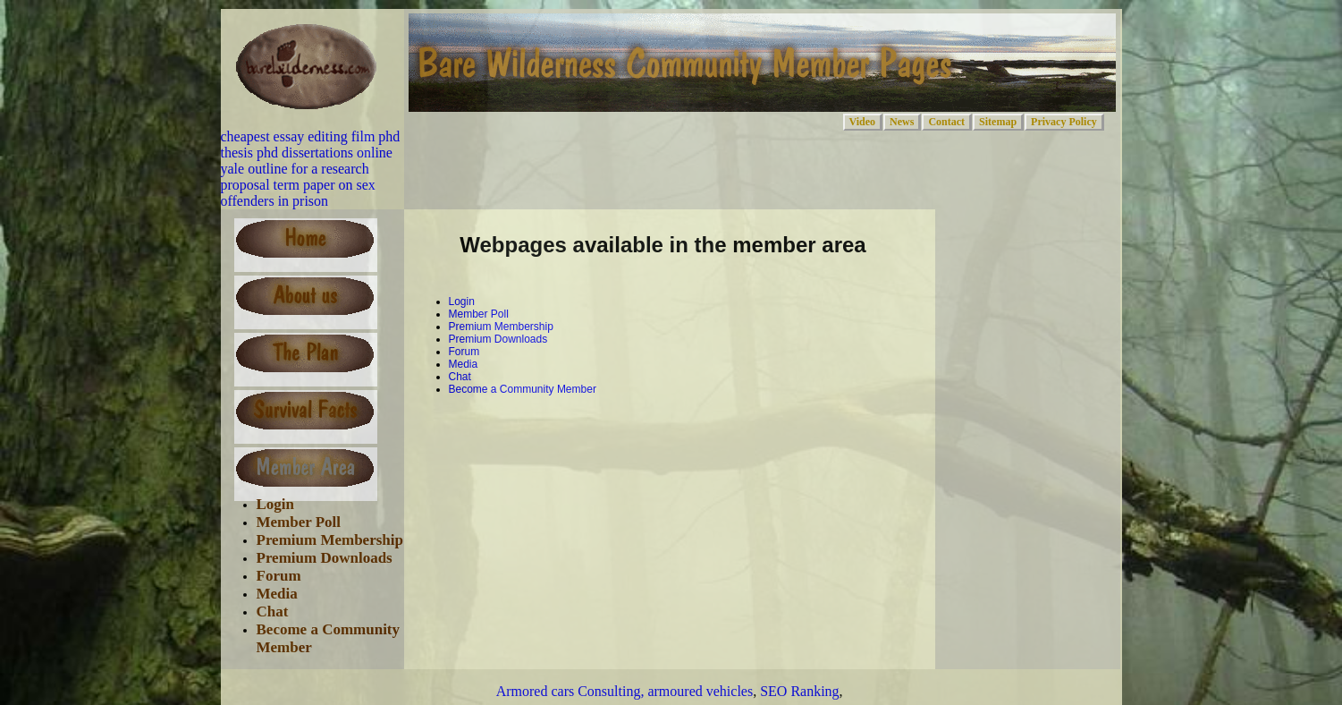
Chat (273, 611)
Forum (279, 575)
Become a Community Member (522, 389)
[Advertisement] (622, 433)
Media (277, 593)
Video (862, 121)
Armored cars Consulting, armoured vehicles (624, 691)
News (902, 121)
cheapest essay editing (284, 136)
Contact (946, 121)
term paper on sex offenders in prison (298, 192)
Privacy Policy (1064, 121)
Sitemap (998, 121)
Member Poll (299, 522)
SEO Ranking (799, 691)
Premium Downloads (324, 557)
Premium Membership (330, 539)
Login (276, 504)
